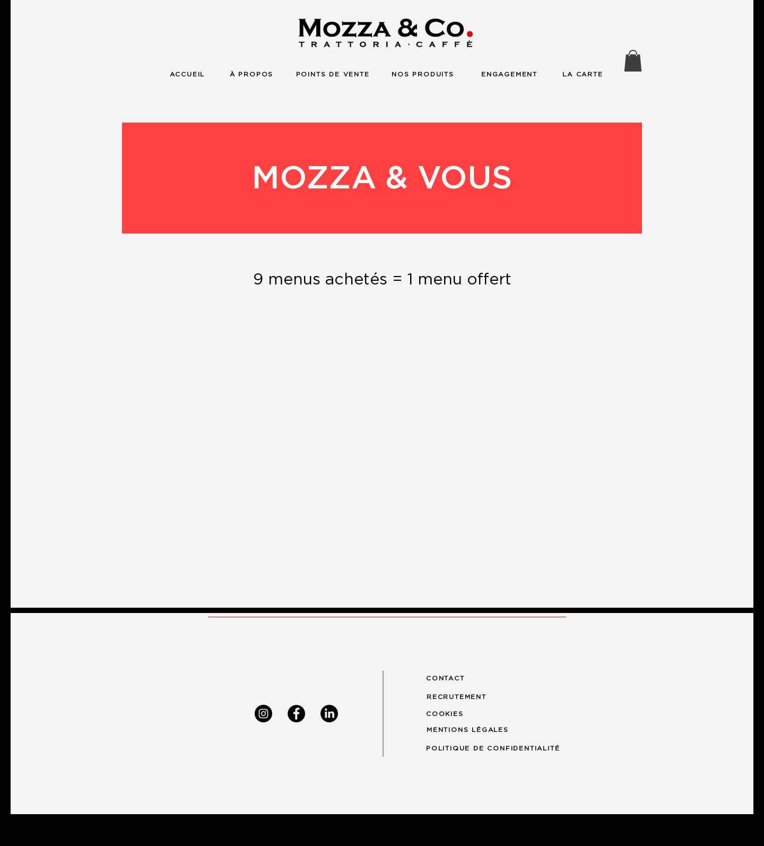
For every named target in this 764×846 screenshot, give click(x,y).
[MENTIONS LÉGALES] (473, 729)
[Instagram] (263, 713)
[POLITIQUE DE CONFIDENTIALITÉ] (502, 748)
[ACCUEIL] (187, 74)
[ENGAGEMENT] (509, 74)
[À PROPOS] (251, 74)
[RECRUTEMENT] (462, 696)
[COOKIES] (450, 713)
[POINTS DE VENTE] (332, 74)
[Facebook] (296, 713)
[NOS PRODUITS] (423, 74)
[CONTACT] (450, 678)
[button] (633, 61)
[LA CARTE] (583, 74)
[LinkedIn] (329, 713)
